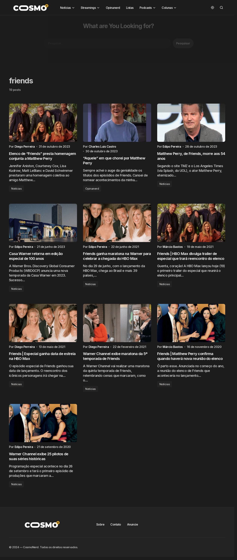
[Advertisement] (112, 41)
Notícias (16, 190)
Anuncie (132, 530)
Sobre (100, 530)
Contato (115, 530)
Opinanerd (92, 190)
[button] (212, 7)
